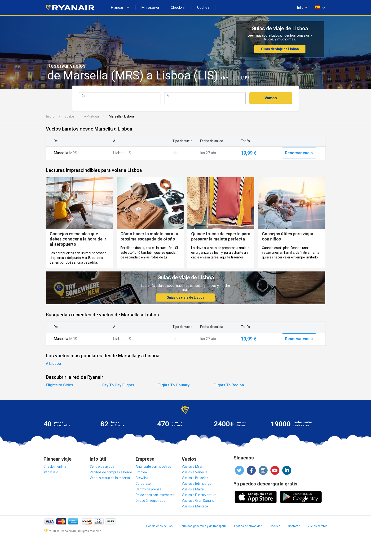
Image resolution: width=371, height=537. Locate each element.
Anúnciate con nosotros (153, 466)
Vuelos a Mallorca (195, 506)
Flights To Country (174, 385)
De (83, 95)
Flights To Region (228, 385)
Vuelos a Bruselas (195, 478)
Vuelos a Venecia (194, 472)
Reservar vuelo (299, 153)
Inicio (50, 116)
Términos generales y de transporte (203, 526)
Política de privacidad (248, 526)
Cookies (275, 526)
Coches (203, 7)
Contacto (294, 526)
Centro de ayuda (102, 466)
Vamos (271, 98)
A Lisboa (53, 363)
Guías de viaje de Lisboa (280, 49)
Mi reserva (150, 7)
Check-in (178, 7)
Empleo (141, 472)
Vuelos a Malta (193, 489)
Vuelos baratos (317, 526)
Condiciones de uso (159, 526)
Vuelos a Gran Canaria (198, 500)
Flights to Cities (59, 385)
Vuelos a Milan (192, 466)
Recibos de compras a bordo (111, 472)
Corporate (143, 483)
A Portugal (92, 116)
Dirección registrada (150, 500)
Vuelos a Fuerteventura (199, 495)
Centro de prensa (148, 489)
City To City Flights (118, 385)
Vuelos (69, 116)
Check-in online (55, 466)
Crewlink (142, 478)
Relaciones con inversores (155, 495)
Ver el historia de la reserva (110, 478)
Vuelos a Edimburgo (197, 483)
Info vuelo (51, 472)
